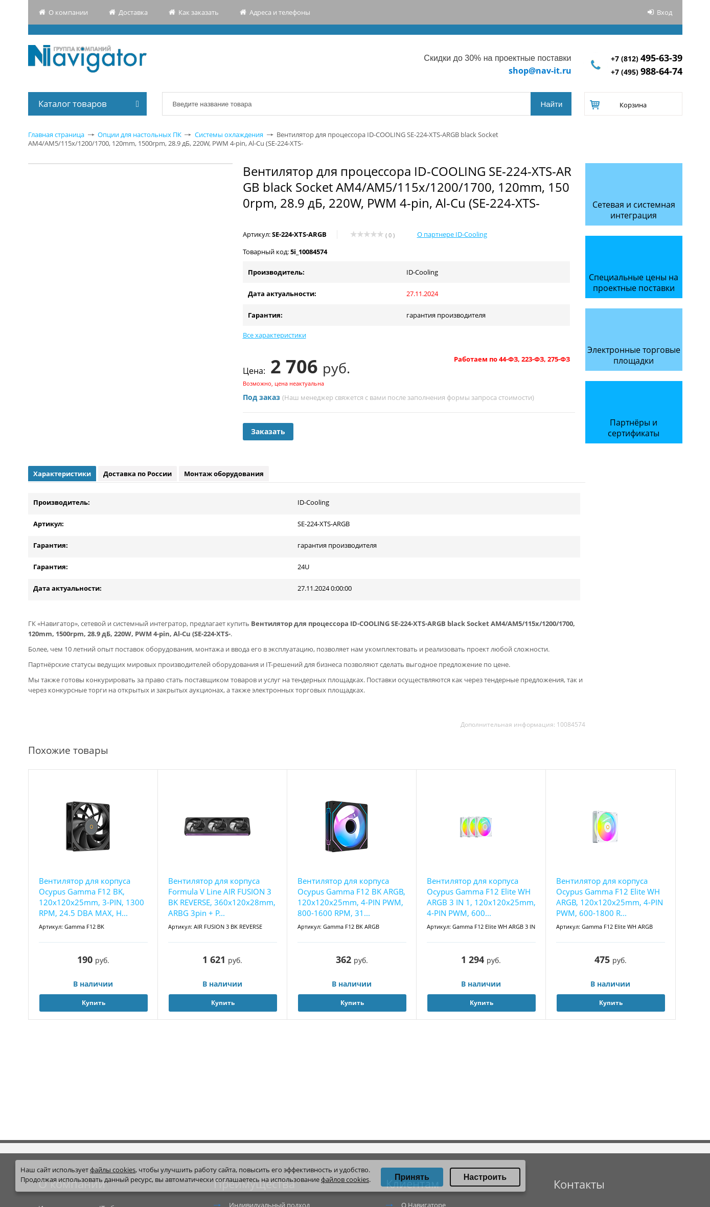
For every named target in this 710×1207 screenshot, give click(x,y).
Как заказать (198, 12)
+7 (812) (646, 58)
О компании (68, 12)
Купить (93, 1002)
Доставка (133, 12)
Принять (412, 1177)
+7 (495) (646, 72)
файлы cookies (112, 1169)
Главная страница (56, 134)
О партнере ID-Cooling (452, 234)
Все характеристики (274, 335)
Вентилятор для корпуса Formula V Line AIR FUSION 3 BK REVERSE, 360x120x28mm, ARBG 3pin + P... (222, 897)
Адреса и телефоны (279, 12)
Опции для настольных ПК (139, 134)
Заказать (268, 431)
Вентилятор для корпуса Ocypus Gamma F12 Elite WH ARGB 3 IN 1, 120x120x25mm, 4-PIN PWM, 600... (481, 897)
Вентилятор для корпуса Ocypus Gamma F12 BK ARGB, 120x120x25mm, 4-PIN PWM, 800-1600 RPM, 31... (351, 897)
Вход (664, 12)
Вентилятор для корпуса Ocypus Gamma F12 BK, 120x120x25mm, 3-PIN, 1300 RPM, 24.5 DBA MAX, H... (91, 897)
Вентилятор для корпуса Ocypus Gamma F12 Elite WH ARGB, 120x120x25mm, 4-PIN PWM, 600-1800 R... (609, 897)
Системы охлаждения (229, 134)
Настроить (485, 1177)
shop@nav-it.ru (540, 70)
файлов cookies (345, 1179)
